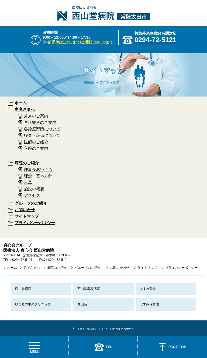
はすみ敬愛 (148, 289)
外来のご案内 (36, 116)
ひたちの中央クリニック (33, 304)
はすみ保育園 (149, 304)
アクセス (32, 195)
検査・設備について (42, 135)
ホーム (89, 82)
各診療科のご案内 (40, 122)
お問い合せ (25, 209)
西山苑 (82, 304)
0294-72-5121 (155, 40)
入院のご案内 (36, 148)
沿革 (28, 182)
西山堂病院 (23, 289)
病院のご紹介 (27, 163)
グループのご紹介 (31, 203)
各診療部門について (42, 129)
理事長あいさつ (38, 169)
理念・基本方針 (38, 176)
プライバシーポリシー (35, 222)
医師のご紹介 (36, 142)
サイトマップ (27, 216)
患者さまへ (25, 109)
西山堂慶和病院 (88, 289)
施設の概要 (34, 189)
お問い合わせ (119, 268)
